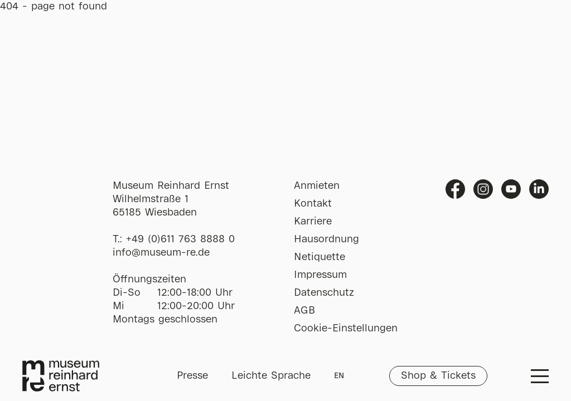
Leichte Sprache (271, 375)
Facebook (455, 189)
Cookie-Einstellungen (346, 328)
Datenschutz (324, 292)
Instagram (483, 189)
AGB (304, 310)
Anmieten (317, 186)
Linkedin (539, 189)
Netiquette (319, 257)
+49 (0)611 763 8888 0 (180, 239)
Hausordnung (326, 239)
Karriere (313, 221)
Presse (192, 375)
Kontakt (313, 203)
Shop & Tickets (438, 375)
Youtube (511, 189)
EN (339, 376)
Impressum (320, 275)
